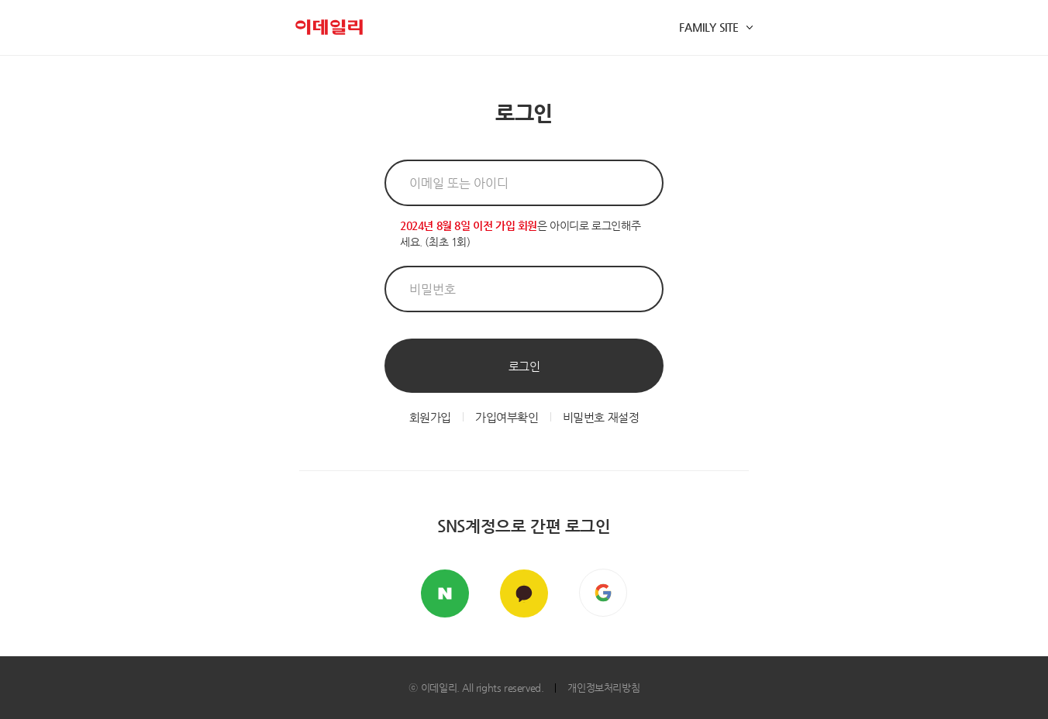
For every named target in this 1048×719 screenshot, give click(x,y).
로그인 (524, 366)
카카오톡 (524, 593)
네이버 (445, 593)
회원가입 (430, 417)
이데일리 (329, 27)
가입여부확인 (507, 417)
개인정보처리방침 (603, 687)
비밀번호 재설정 (601, 417)
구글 (603, 593)
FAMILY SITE (709, 27)
